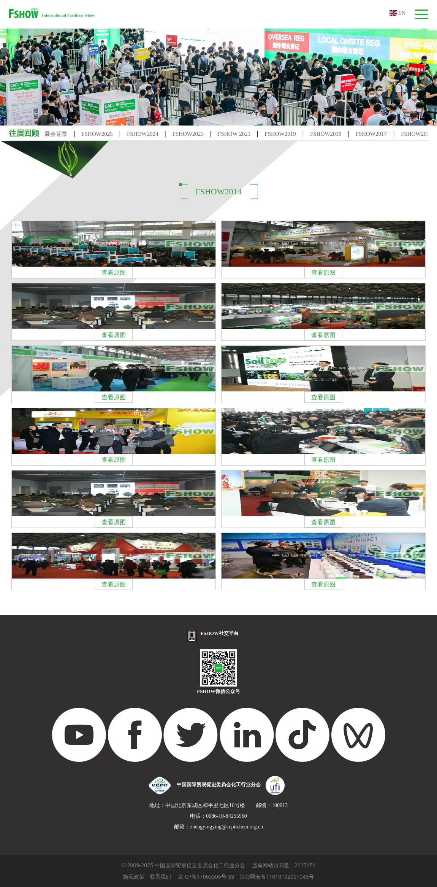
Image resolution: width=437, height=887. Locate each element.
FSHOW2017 (371, 134)
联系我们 (160, 876)
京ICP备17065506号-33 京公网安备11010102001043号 (246, 876)
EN (397, 13)
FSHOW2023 (188, 134)
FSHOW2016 (416, 134)
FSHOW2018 (326, 134)
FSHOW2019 (280, 134)
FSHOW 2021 (234, 134)
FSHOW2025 (97, 134)
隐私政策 (133, 876)
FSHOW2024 (142, 134)
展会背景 (55, 134)
